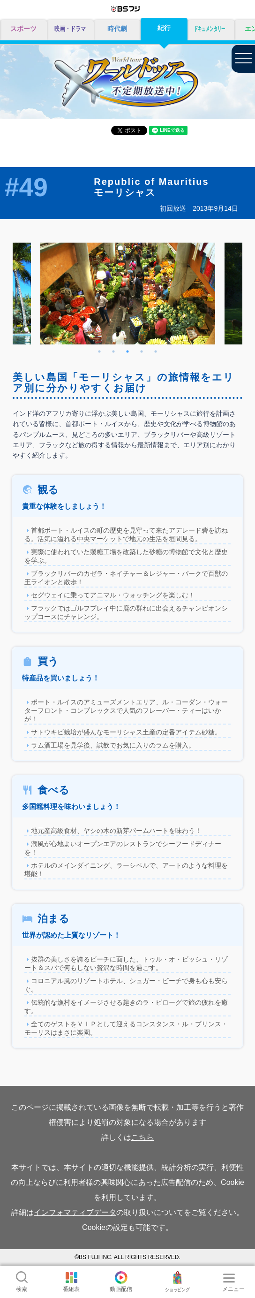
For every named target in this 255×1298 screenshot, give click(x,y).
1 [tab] (99, 351)
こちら (142, 1137)
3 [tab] (127, 351)
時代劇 (117, 28)
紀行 (164, 27)
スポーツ (23, 28)
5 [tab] (155, 351)
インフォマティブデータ (75, 1212)
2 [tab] (113, 351)
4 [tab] (141, 351)
